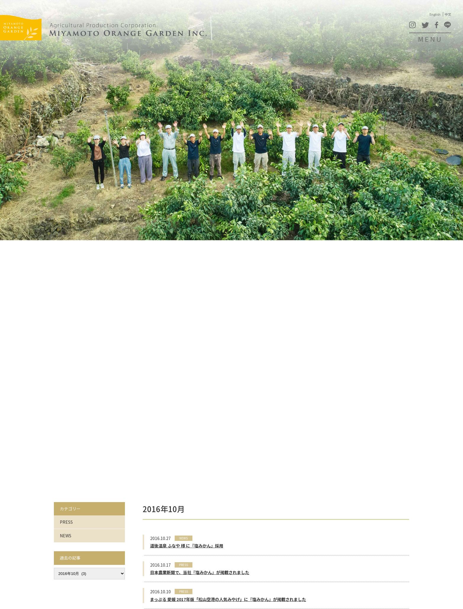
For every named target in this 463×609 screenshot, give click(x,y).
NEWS (65, 536)
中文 (448, 14)
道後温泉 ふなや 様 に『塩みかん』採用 (186, 546)
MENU (430, 39)
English (435, 14)
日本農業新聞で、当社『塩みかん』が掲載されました (199, 572)
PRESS (66, 522)
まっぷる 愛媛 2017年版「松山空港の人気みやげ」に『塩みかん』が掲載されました (228, 599)
